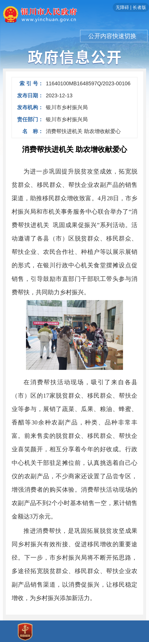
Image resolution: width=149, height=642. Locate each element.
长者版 (139, 7)
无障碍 (122, 7)
